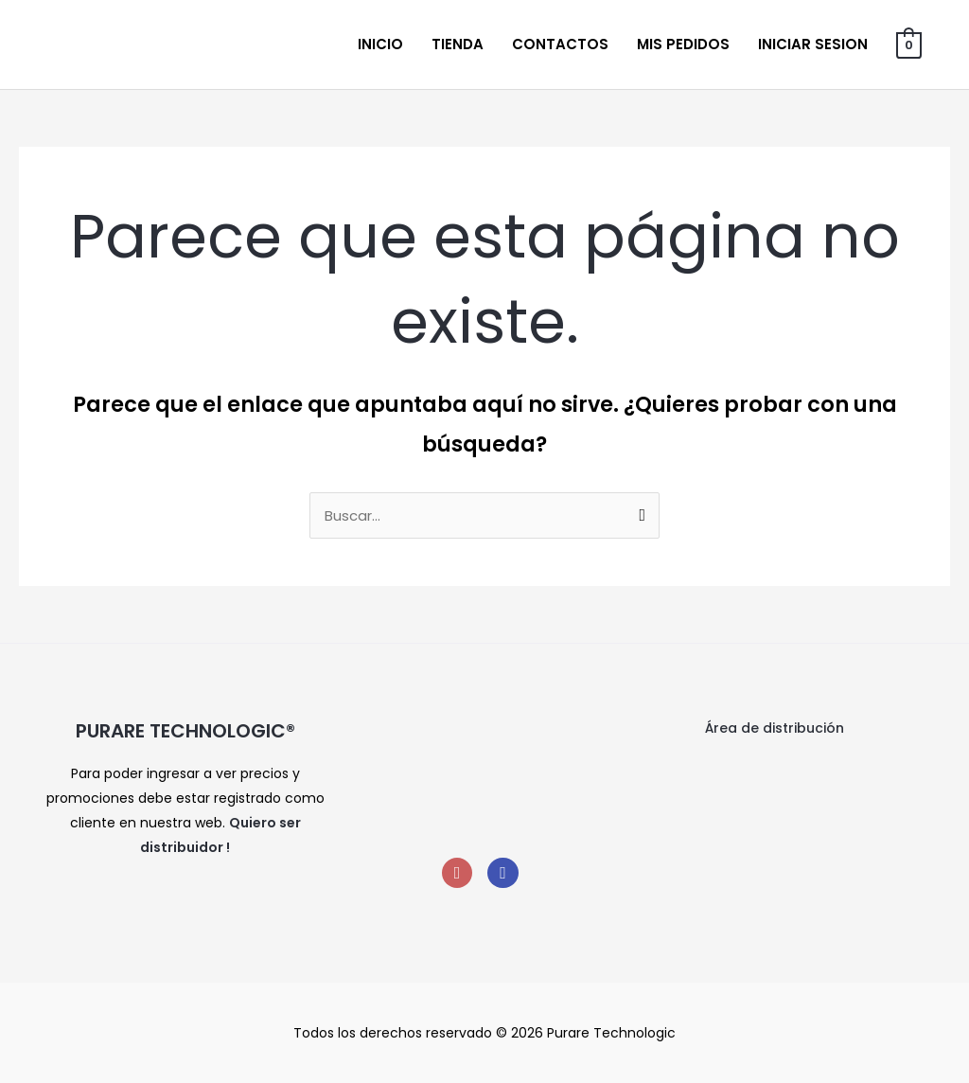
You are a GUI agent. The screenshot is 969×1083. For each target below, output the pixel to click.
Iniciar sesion (813, 44)
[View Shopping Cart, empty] (909, 44)
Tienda (458, 44)
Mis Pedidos (683, 44)
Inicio (380, 44)
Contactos (560, 44)
